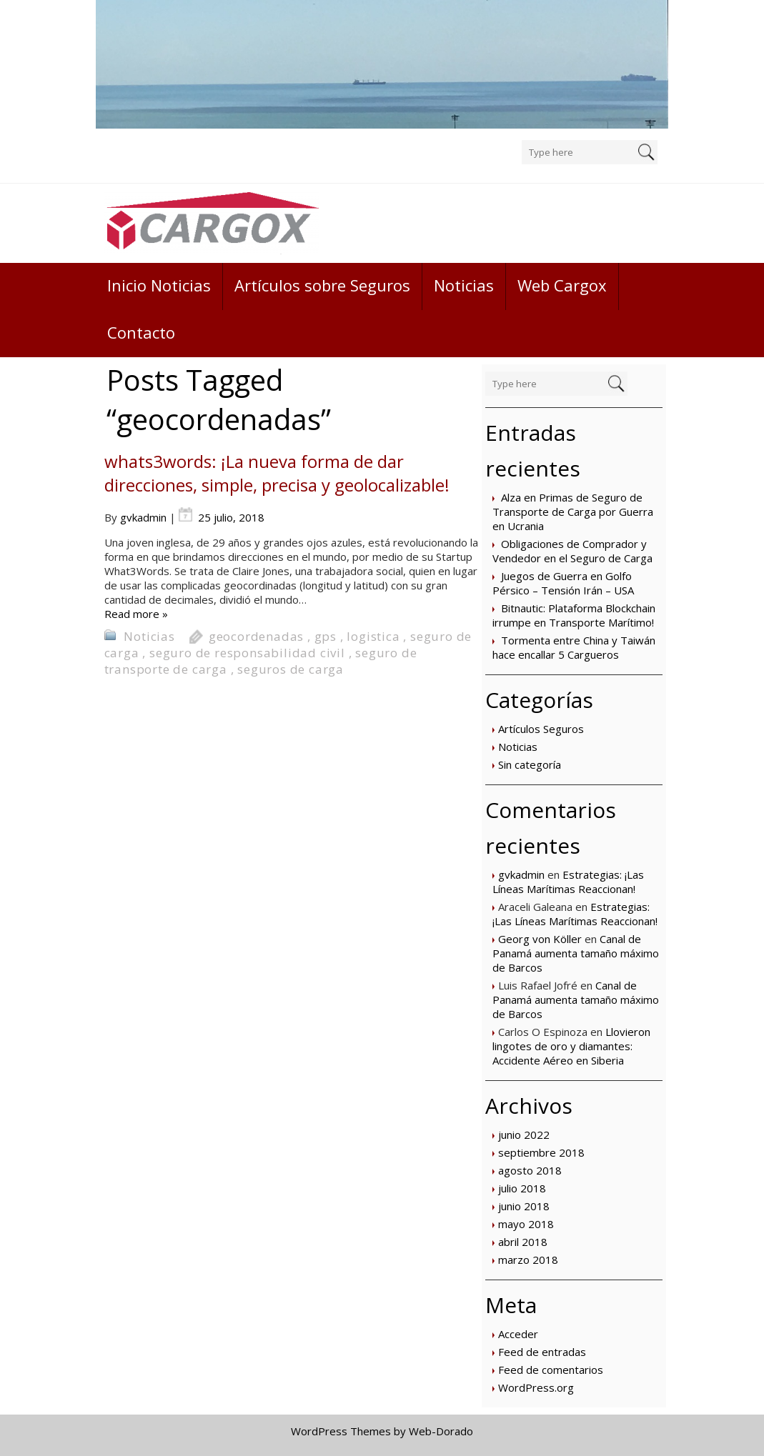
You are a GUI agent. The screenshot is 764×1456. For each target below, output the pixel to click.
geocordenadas (256, 636)
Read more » (136, 614)
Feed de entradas (542, 1352)
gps (325, 636)
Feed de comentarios (550, 1369)
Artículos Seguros (541, 729)
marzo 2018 (528, 1259)
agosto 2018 (530, 1170)
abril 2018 (522, 1242)
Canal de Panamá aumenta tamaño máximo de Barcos (575, 953)
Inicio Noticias (159, 285)
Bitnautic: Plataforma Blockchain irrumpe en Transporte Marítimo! (573, 615)
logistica (373, 636)
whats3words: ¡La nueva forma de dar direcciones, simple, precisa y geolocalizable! (277, 473)
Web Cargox (562, 285)
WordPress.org (536, 1387)
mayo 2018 (526, 1224)
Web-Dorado (441, 1431)
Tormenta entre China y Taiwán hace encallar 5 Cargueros (573, 647)
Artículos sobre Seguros (322, 285)
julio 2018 (522, 1188)
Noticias (464, 285)
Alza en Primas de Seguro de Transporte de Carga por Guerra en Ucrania (572, 511)
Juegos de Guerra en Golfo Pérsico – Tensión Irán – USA (563, 583)
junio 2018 (524, 1206)
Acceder (518, 1334)
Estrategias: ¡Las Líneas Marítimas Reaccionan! (568, 881)
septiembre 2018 (541, 1152)
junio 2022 (524, 1134)
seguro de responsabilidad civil (247, 652)
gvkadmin (521, 874)
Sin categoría (529, 764)
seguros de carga (290, 669)
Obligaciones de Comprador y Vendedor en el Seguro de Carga (572, 551)
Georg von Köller (540, 939)
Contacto (141, 332)
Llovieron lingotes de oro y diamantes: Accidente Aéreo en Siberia (571, 1045)
